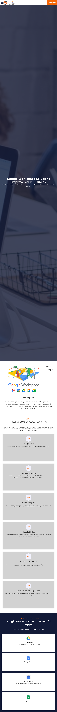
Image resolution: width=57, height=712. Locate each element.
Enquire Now (52, 2)
